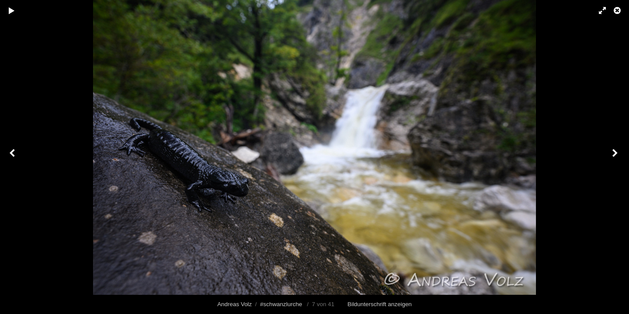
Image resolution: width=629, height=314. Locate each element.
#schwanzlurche (281, 304)
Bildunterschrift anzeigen (379, 304)
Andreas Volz (234, 304)
